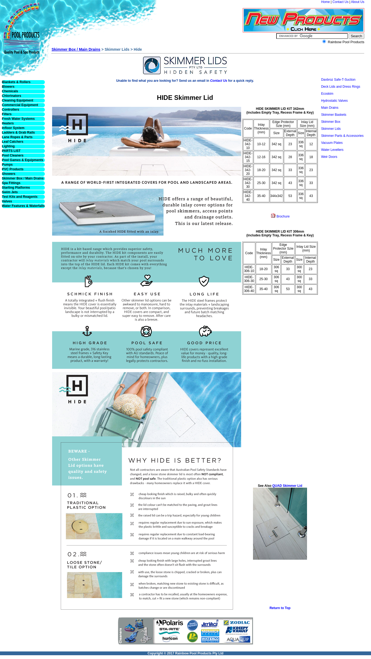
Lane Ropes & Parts (17, 137)
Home (325, 2)
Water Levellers (332, 150)
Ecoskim (327, 94)
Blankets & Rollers (16, 82)
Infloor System (13, 128)
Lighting (8, 146)
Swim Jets (10, 192)
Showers (8, 174)
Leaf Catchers (12, 142)
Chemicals (10, 91)
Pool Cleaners (12, 155)
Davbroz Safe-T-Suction (338, 79)
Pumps (7, 165)
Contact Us (340, 2)
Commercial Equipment (20, 105)
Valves (7, 201)
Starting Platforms (16, 187)
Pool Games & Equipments (22, 160)
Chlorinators (11, 96)
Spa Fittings (11, 183)
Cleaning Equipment (17, 100)
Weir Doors (329, 157)
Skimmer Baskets (333, 115)
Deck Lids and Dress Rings (340, 87)
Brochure (283, 216)
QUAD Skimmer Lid (286, 486)
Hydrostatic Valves (334, 101)
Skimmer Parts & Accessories (342, 136)
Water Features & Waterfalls (23, 206)
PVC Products (12, 169)
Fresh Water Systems (18, 119)
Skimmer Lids (331, 129)
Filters (7, 114)
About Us (357, 2)
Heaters (8, 123)
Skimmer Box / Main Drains (23, 178)
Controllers (10, 109)
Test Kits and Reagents (20, 197)
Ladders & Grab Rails (18, 132)
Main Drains (329, 108)
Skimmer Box (330, 122)
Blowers (8, 87)
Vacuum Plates (332, 143)
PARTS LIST (11, 151)
